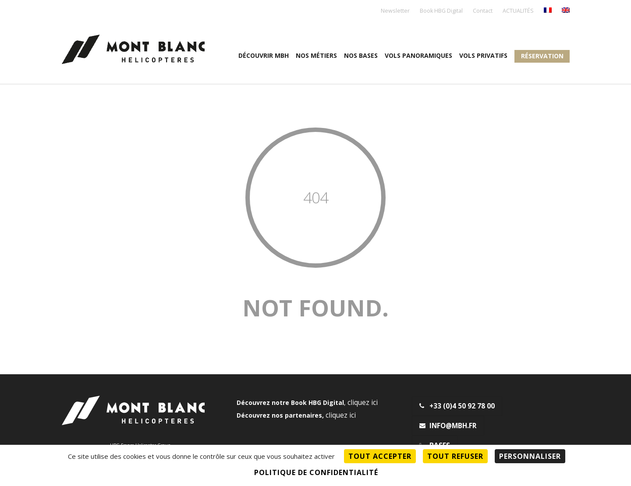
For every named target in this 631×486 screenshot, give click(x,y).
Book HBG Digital (441, 11)
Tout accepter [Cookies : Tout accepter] (379, 456)
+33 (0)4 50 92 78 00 (457, 406)
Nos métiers (316, 55)
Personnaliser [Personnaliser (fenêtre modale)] (530, 456)
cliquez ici (362, 402)
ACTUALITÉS (518, 11)
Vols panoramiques (418, 55)
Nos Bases (361, 55)
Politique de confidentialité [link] (316, 472)
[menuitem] (548, 10)
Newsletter (395, 11)
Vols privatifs (483, 55)
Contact (483, 11)
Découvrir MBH (263, 55)
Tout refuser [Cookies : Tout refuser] (455, 456)
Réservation (542, 56)
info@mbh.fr (448, 425)
